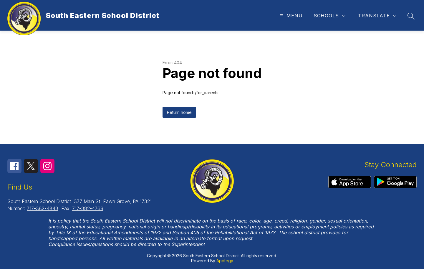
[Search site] (411, 15)
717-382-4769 (87, 208)
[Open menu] (290, 15)
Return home (179, 112)
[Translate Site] (377, 15)
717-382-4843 (42, 208)
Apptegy (224, 260)
